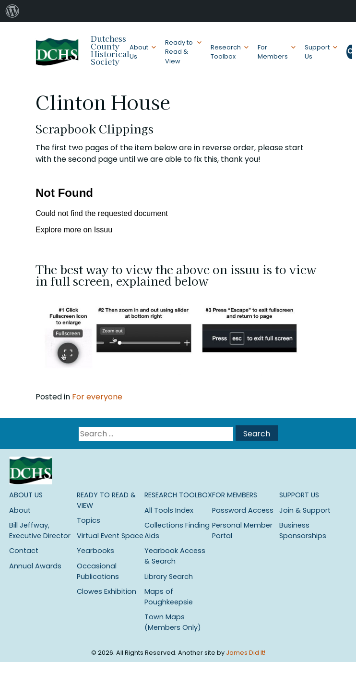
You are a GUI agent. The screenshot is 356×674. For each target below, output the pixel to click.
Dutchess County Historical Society (110, 50)
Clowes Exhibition (106, 591)
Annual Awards (35, 566)
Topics (88, 520)
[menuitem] (12, 11)
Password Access (242, 510)
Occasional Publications (98, 571)
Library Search (168, 576)
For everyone (97, 396)
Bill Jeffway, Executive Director (40, 530)
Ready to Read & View (179, 51)
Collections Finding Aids (177, 530)
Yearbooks (95, 550)
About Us (139, 51)
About (20, 510)
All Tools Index (168, 510)
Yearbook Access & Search (174, 556)
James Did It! (245, 653)
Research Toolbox (226, 51)
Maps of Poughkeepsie (168, 597)
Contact (23, 550)
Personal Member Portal (242, 530)
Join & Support (305, 510)
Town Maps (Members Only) (172, 622)
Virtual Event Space (110, 536)
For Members (273, 51)
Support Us (317, 51)
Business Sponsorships (302, 530)
